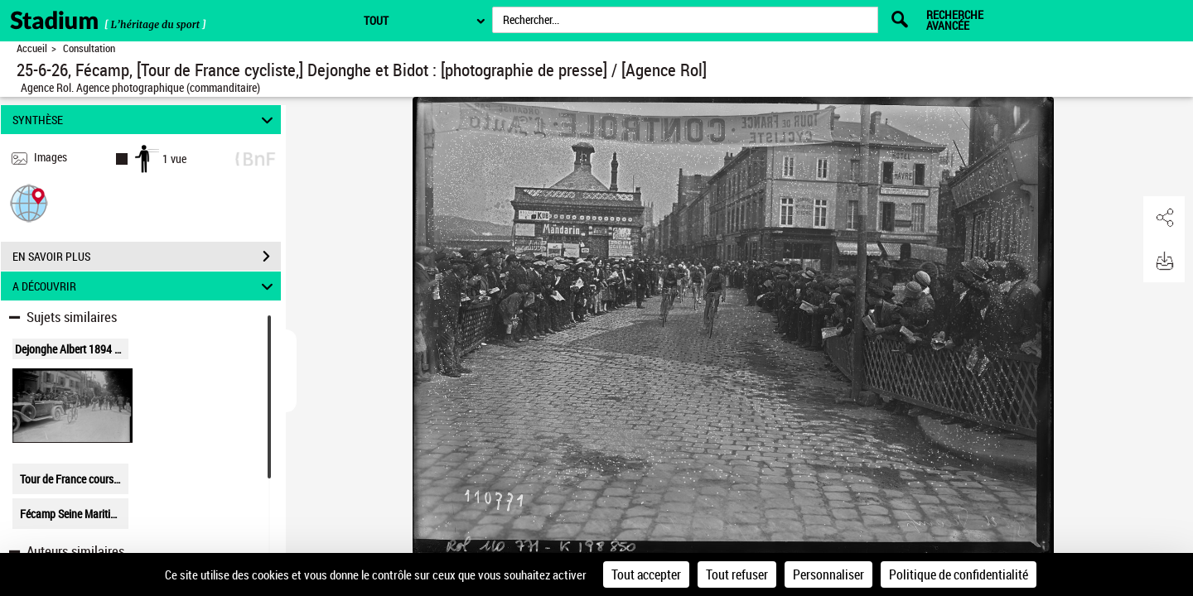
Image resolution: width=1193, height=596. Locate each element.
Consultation (89, 48)
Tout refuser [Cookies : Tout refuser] (737, 574)
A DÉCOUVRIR (145, 286)
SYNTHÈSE (145, 119)
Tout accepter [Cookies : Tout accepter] (646, 574)
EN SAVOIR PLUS (146, 256)
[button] (29, 202)
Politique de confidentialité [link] (958, 574)
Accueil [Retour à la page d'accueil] (32, 48)
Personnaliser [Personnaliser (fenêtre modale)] (828, 574)
